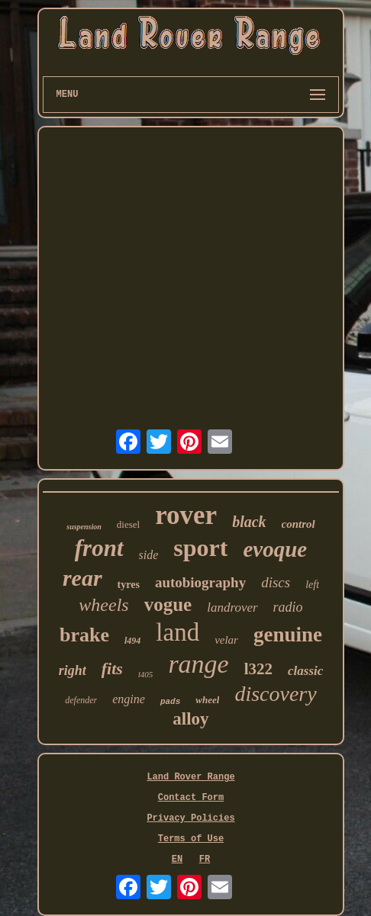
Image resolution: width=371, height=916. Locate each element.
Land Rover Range (190, 777)
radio (288, 607)
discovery (275, 693)
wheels (103, 605)
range (198, 664)
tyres (129, 584)
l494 (132, 640)
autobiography (200, 582)
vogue (168, 604)
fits (112, 668)
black (249, 521)
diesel (128, 524)
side (149, 554)
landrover (232, 607)
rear (82, 577)
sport (200, 547)
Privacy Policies (190, 818)
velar (226, 640)
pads (170, 701)
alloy (190, 718)
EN (177, 859)
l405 (145, 674)
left (312, 584)
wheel (207, 699)
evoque (275, 549)
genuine (287, 634)
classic (305, 671)
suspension (84, 526)
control (298, 524)
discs (275, 582)
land (177, 632)
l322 (258, 669)
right (72, 670)
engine (128, 699)
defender (81, 700)
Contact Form (191, 797)
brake (84, 635)
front (99, 548)
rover (186, 515)
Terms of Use (191, 839)
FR (204, 859)
